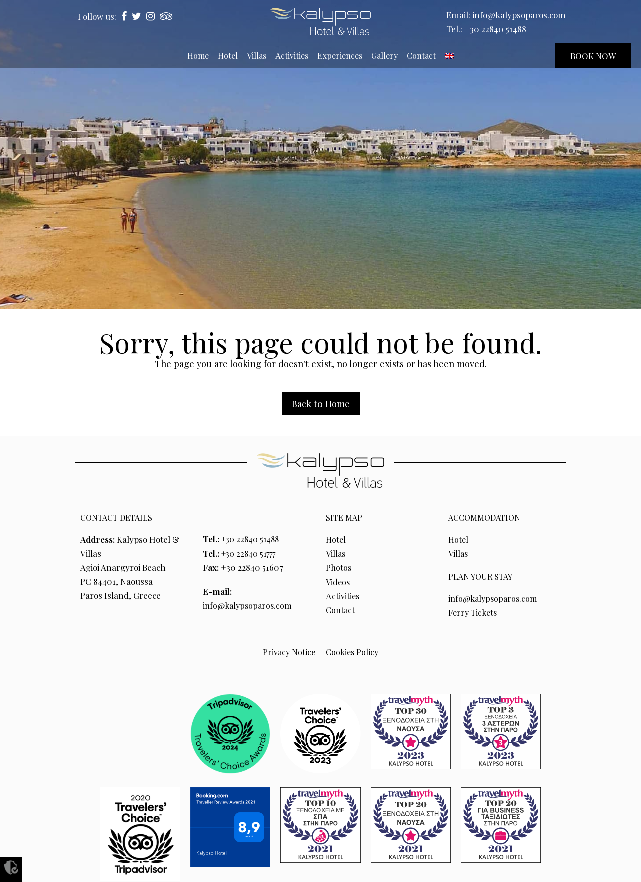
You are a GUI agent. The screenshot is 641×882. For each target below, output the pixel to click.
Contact (341, 609)
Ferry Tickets (474, 611)
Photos (339, 567)
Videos (338, 581)
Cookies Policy (352, 650)
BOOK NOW (593, 55)
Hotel (336, 539)
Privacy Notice (288, 650)
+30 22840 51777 (251, 552)
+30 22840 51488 (495, 28)
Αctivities (343, 595)
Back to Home (321, 403)
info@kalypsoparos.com (519, 14)
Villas (336, 553)
